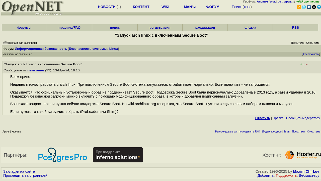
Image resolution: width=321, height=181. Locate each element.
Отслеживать (310, 54)
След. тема (313, 131)
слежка (250, 27)
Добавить (266, 175)
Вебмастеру (309, 175)
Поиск (237, 7)
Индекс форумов (272, 131)
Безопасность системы (88, 49)
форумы (24, 27)
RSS (295, 27)
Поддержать (286, 175)
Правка (278, 118)
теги (247, 7)
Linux (113, 49)
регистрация (286, 1)
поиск (114, 27)
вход (273, 1)
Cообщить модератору (303, 118)
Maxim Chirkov (306, 171)
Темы (287, 131)
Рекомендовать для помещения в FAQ (237, 131)
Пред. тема (298, 131)
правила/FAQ (70, 27)
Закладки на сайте (19, 171)
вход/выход (205, 27)
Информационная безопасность (41, 49)
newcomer (35, 70)
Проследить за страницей (25, 175)
